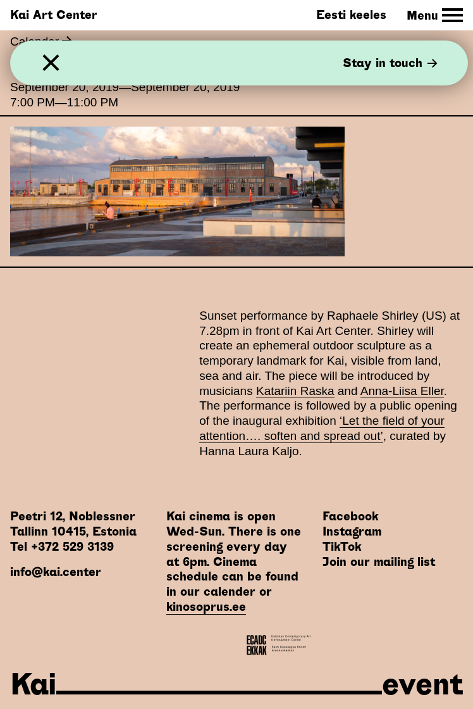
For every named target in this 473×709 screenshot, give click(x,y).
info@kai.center (55, 572)
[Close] (50, 63)
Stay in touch (390, 63)
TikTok (341, 546)
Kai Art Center (53, 15)
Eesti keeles (351, 15)
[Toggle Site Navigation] (435, 15)
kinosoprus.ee (206, 606)
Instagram (351, 531)
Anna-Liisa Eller (402, 391)
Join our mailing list (378, 562)
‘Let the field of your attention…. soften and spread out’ (322, 428)
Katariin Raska (295, 391)
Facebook (350, 516)
